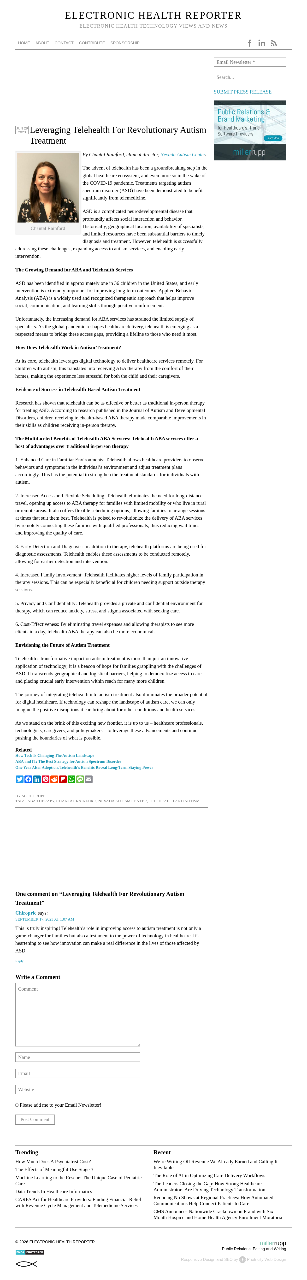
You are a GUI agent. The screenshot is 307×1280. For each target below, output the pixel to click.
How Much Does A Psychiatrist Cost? (53, 1161)
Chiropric (25, 913)
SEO (228, 1259)
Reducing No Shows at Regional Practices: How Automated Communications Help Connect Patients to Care (213, 1200)
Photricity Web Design (266, 1259)
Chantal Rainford (76, 801)
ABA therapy (40, 801)
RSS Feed (273, 43)
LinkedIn (261, 43)
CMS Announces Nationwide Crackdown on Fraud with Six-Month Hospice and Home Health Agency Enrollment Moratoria (218, 1214)
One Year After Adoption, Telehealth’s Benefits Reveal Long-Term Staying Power (84, 767)
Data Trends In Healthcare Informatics (53, 1191)
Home (24, 43)
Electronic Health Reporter (153, 15)
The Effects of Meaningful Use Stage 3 (54, 1170)
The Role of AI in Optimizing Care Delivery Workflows (209, 1176)
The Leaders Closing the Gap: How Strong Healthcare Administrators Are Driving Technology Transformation (209, 1186)
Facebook (249, 43)
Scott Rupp (33, 796)
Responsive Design (198, 1259)
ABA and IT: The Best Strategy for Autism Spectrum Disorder (68, 761)
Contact (64, 43)
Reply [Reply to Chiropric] (19, 961)
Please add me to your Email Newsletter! (58, 1105)
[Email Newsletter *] (250, 62)
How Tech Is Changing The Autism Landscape (54, 755)
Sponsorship (125, 43)
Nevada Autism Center (182, 154)
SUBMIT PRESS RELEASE (243, 91)
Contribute (92, 43)
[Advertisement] (111, 91)
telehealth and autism (174, 801)
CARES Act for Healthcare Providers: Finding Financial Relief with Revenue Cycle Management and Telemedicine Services (78, 1202)
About (42, 43)
